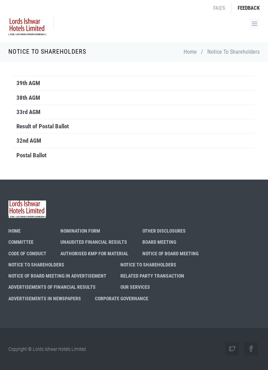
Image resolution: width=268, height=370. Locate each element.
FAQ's (219, 8)
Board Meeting (159, 242)
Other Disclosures (164, 231)
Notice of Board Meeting (170, 253)
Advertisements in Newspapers (44, 298)
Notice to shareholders (36, 264)
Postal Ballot (31, 155)
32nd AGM (28, 140)
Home (190, 51)
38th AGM (28, 97)
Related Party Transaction (152, 276)
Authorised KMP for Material (94, 253)
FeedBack (249, 8)
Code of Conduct (27, 253)
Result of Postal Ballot (42, 126)
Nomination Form (80, 231)
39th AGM (28, 83)
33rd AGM (28, 111)
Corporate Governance (121, 298)
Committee (21, 242)
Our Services (135, 287)
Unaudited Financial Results (93, 242)
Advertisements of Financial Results (52, 287)
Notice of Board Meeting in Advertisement (57, 276)
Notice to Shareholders (148, 264)
